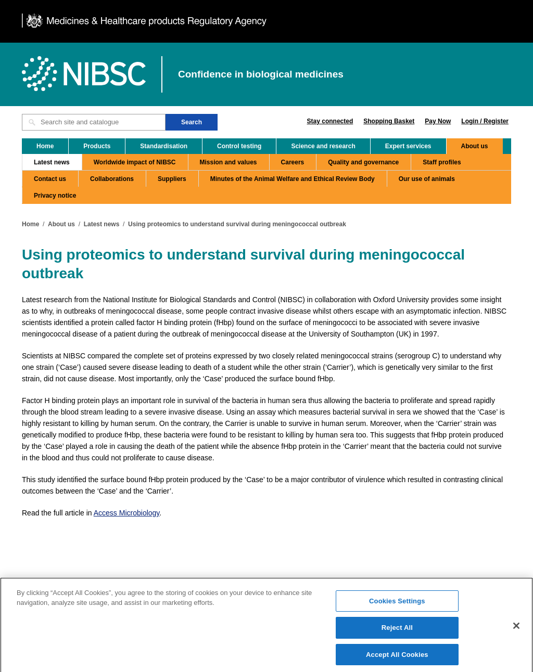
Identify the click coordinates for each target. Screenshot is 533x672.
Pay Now (438, 121)
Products (96, 146)
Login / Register (485, 121)
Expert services (408, 146)
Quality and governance (363, 162)
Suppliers (172, 179)
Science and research (323, 146)
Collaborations (112, 179)
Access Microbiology (127, 513)
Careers (292, 162)
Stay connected (330, 121)
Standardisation (163, 146)
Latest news (52, 162)
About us (474, 146)
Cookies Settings (397, 606)
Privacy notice (55, 195)
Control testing (239, 146)
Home (45, 146)
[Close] (516, 630)
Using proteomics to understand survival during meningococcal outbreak (237, 224)
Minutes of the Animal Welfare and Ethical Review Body (292, 179)
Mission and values (228, 162)
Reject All (397, 633)
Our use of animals (427, 179)
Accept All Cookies (397, 659)
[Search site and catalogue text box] (94, 122)
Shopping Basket (388, 121)
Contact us (50, 179)
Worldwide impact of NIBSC (135, 162)
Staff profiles (442, 162)
